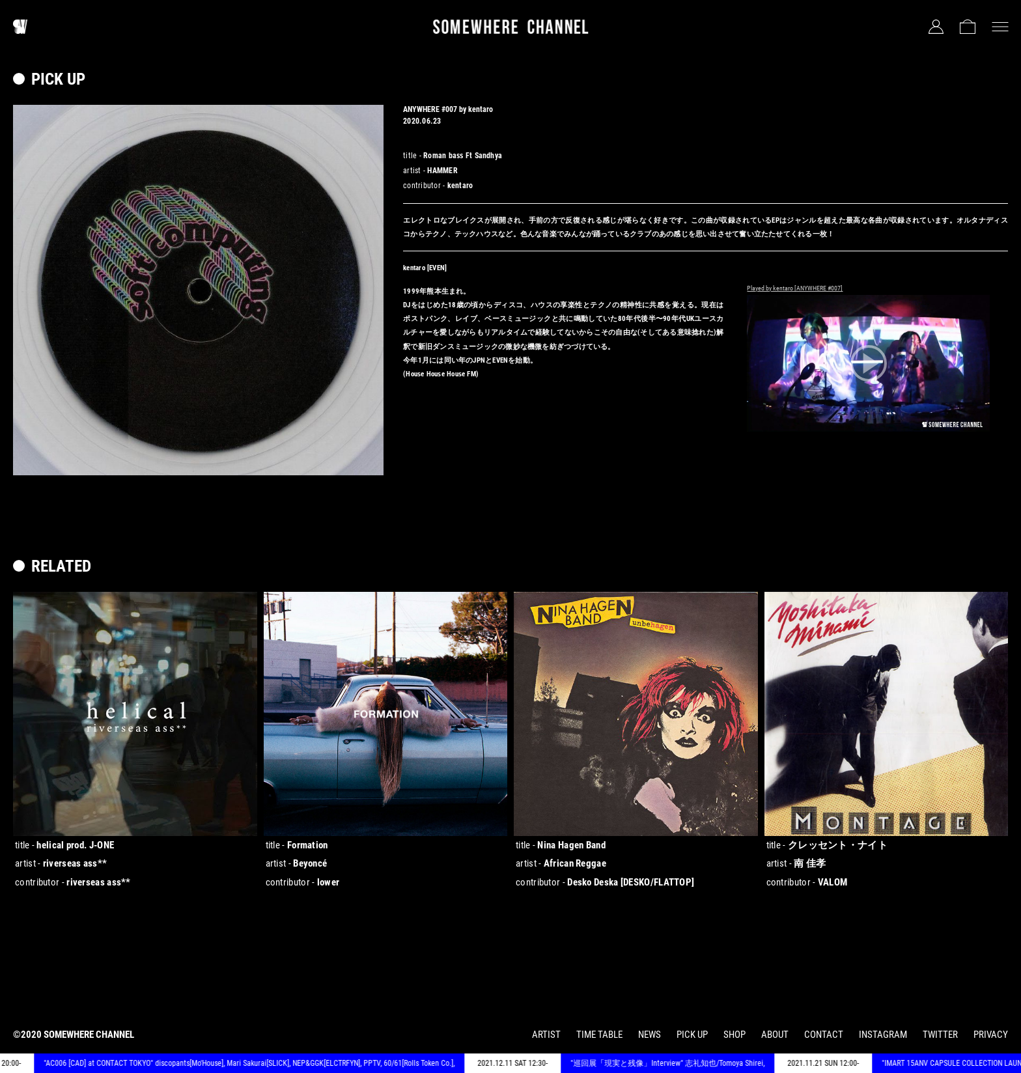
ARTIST (546, 1034)
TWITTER (940, 1034)
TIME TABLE (599, 1034)
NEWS (649, 1034)
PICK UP (692, 1034)
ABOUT (775, 1034)
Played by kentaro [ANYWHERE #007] (795, 288)
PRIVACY (990, 1034)
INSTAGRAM (883, 1034)
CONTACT (823, 1034)
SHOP (734, 1034)
